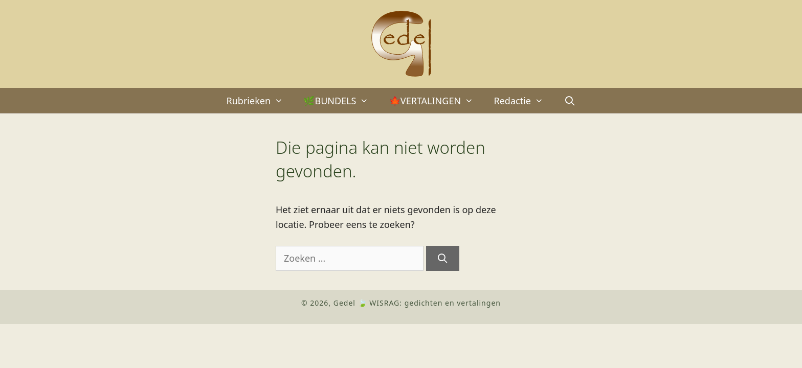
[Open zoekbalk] (569, 100)
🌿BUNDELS (340, 100)
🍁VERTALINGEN (436, 100)
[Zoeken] (442, 258)
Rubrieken (260, 100)
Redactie (523, 100)
